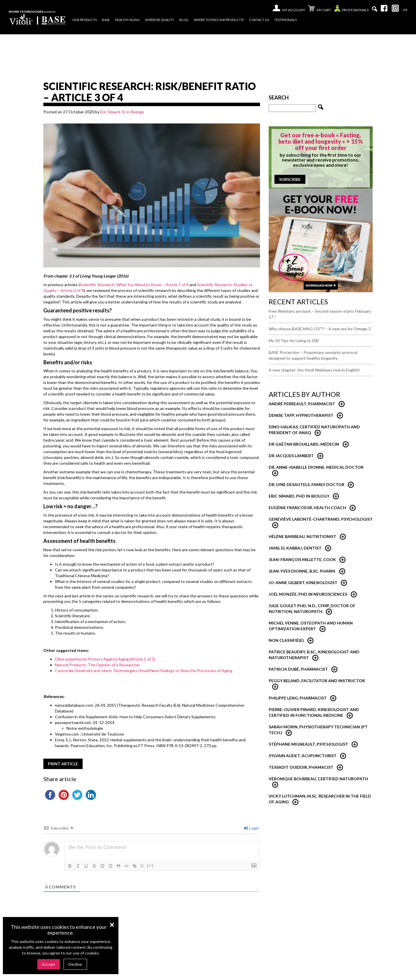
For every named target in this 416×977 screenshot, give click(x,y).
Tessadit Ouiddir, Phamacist (301, 767)
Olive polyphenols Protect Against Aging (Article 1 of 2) (105, 659)
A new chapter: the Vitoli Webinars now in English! (314, 369)
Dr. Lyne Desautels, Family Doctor (306, 484)
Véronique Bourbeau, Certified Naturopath (318, 778)
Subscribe (290, 179)
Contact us (259, 20)
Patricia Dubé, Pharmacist (298, 669)
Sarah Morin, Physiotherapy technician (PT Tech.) (318, 729)
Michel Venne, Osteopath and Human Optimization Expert (311, 625)
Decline (75, 964)
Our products (84, 20)
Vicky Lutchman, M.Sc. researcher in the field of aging (320, 799)
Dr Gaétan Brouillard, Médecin (304, 444)
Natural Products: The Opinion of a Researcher (97, 664)
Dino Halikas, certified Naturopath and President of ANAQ (314, 429)
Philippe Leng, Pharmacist (298, 697)
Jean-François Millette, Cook (302, 559)
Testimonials (285, 20)
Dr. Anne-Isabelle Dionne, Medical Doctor (316, 467)
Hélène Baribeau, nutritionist (302, 536)
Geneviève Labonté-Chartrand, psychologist (321, 519)
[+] (150, 865)
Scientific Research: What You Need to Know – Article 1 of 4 (134, 284)
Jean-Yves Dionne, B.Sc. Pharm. (302, 571)
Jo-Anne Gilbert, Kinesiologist (303, 582)
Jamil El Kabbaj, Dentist (295, 547)
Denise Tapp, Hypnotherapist (301, 415)
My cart (319, 9)
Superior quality (159, 20)
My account (293, 10)
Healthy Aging (127, 20)
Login (251, 828)
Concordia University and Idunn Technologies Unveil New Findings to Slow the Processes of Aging (143, 670)
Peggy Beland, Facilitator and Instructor (317, 680)
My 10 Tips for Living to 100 (294, 340)
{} (142, 865)
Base (106, 20)
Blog (184, 20)
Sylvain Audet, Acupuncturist (303, 755)
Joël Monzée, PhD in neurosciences (308, 594)
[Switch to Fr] (405, 10)
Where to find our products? (219, 20)
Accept (48, 964)
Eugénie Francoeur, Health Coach (307, 507)
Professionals (351, 9)
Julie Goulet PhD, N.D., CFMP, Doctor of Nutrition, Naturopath (312, 608)
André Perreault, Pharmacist (302, 403)
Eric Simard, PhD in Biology (299, 496)
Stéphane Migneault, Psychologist (308, 744)
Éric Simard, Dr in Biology (122, 111)
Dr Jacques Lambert (291, 455)
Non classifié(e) (286, 640)
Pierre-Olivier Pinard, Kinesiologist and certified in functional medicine (314, 712)
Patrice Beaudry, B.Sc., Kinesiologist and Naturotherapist (314, 654)
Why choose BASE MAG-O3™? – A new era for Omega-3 (320, 328)
